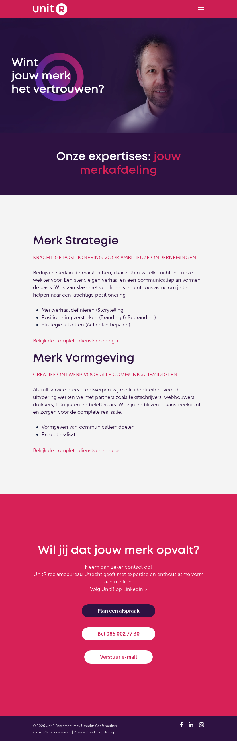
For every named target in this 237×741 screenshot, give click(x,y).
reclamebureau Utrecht (75, 574)
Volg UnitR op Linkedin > (118, 589)
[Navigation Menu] (201, 9)
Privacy (79, 732)
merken (123, 582)
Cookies (93, 732)
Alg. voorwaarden (57, 732)
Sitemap (109, 732)
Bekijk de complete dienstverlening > (76, 341)
